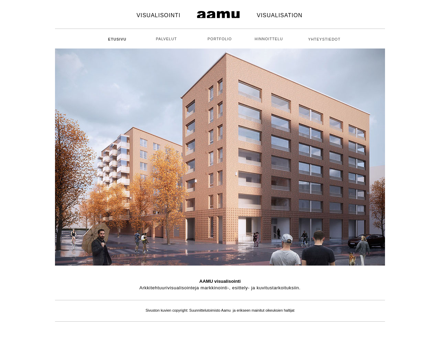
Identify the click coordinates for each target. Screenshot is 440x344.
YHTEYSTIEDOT (324, 39)
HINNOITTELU (269, 39)
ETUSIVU (117, 39)
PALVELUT (166, 39)
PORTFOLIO (220, 39)
